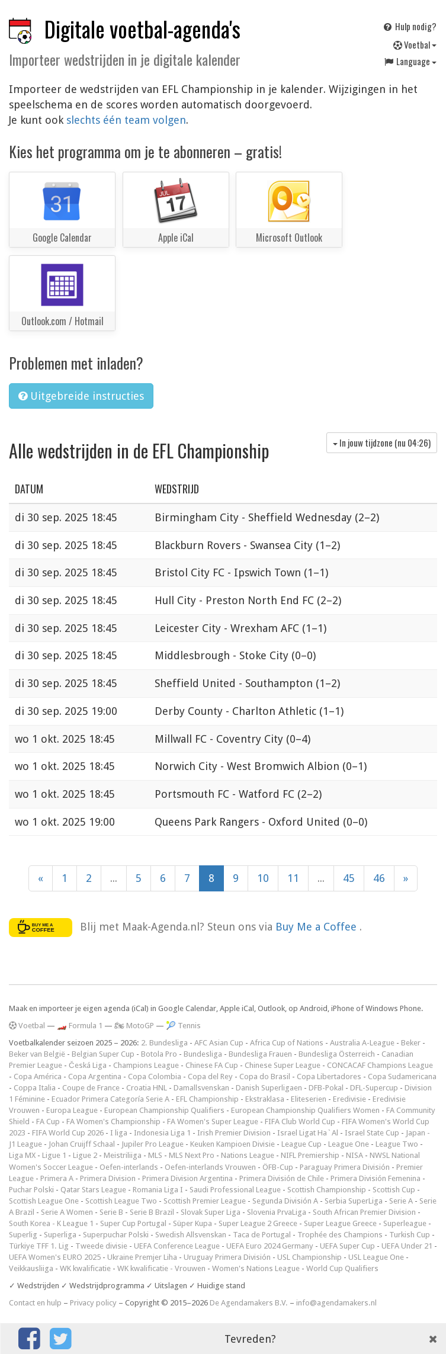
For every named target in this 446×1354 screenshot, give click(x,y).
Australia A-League (362, 1042)
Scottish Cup (394, 1189)
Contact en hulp (35, 1302)
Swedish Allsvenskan (190, 1234)
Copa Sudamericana (402, 1076)
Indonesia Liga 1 (162, 1132)
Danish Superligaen (269, 1087)
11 (293, 878)
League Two (397, 1144)
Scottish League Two (121, 1200)
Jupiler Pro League (152, 1144)
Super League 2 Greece (258, 1223)
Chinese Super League (282, 1065)
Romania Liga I (158, 1189)
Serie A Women (67, 1212)
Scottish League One (44, 1200)
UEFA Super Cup (347, 1245)
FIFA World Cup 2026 (68, 1132)
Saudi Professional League (235, 1189)
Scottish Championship (326, 1189)
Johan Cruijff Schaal (82, 1144)
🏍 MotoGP (134, 1025)
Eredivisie (349, 1099)
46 (379, 878)
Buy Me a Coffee (317, 926)
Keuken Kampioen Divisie (232, 1144)
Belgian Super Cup (103, 1054)
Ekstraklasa (264, 1099)
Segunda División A (285, 1200)
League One (348, 1144)
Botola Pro (159, 1054)
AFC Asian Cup (218, 1042)
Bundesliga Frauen (260, 1054)
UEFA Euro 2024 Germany (269, 1245)
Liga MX (22, 1155)
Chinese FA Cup (211, 1065)
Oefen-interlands (129, 1167)
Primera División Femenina (376, 1178)
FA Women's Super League (212, 1121)
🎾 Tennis (183, 1025)
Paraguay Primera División (345, 1167)
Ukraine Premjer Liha (142, 1257)
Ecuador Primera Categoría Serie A (110, 1099)
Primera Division (108, 1178)
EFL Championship (207, 1099)
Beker (411, 1042)
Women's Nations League (256, 1268)
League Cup (301, 1144)
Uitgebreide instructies (81, 396)
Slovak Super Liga (210, 1212)
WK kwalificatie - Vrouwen (161, 1268)
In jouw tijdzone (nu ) (382, 442)
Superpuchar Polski (116, 1234)
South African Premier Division (364, 1212)
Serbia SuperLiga (354, 1200)
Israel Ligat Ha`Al (307, 1132)
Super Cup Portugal (133, 1223)
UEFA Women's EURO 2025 (55, 1257)
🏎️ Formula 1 (79, 1025)
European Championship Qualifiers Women (305, 1110)
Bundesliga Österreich (337, 1054)
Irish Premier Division (234, 1132)
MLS (155, 1155)
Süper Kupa (192, 1223)
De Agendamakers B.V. (249, 1302)
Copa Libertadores (329, 1076)
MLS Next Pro (191, 1155)
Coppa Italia (35, 1087)
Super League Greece (340, 1223)
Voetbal (415, 44)
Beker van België (37, 1054)
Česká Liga (88, 1065)
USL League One (376, 1257)
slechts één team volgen (126, 120)
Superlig (23, 1234)
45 (349, 878)
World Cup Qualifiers (342, 1268)
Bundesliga (203, 1054)
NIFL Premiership (310, 1155)
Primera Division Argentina (187, 1178)
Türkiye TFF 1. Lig (39, 1245)
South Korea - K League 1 (51, 1223)
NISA (354, 1155)
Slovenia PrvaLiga (276, 1212)
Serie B (111, 1212)
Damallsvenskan (201, 1087)
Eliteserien (308, 1099)
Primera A (56, 1178)
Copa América (38, 1076)
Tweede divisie (101, 1245)
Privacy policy (93, 1302)
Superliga (60, 1234)
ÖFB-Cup (277, 1167)
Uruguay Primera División (227, 1257)
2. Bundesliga (164, 1042)
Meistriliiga (123, 1155)
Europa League (72, 1110)
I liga (118, 1132)
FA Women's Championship (113, 1121)
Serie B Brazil (152, 1212)
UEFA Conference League (177, 1245)
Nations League (247, 1155)
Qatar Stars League (93, 1189)
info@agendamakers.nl (336, 1302)
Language (410, 61)
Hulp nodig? (409, 26)
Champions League (146, 1065)
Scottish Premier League (204, 1200)
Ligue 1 (54, 1155)
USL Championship (309, 1257)
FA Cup (48, 1121)
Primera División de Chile (281, 1178)
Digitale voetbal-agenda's (142, 28)
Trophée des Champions (340, 1234)
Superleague (404, 1223)
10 (263, 878)
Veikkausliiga (31, 1268)
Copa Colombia (154, 1076)
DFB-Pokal (326, 1087)
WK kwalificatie (85, 1268)
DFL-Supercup (374, 1087)
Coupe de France (91, 1087)
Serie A (401, 1200)
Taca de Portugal (262, 1234)
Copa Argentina (94, 1076)
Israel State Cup (372, 1132)
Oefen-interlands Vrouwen (210, 1167)
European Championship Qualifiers (164, 1110)
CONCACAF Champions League (380, 1065)
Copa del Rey (210, 1076)
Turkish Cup (409, 1234)
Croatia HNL (146, 1087)
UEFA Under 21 (406, 1245)
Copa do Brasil (264, 1076)
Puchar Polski (31, 1189)
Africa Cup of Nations (286, 1042)
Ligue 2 (85, 1155)
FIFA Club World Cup (300, 1121)
